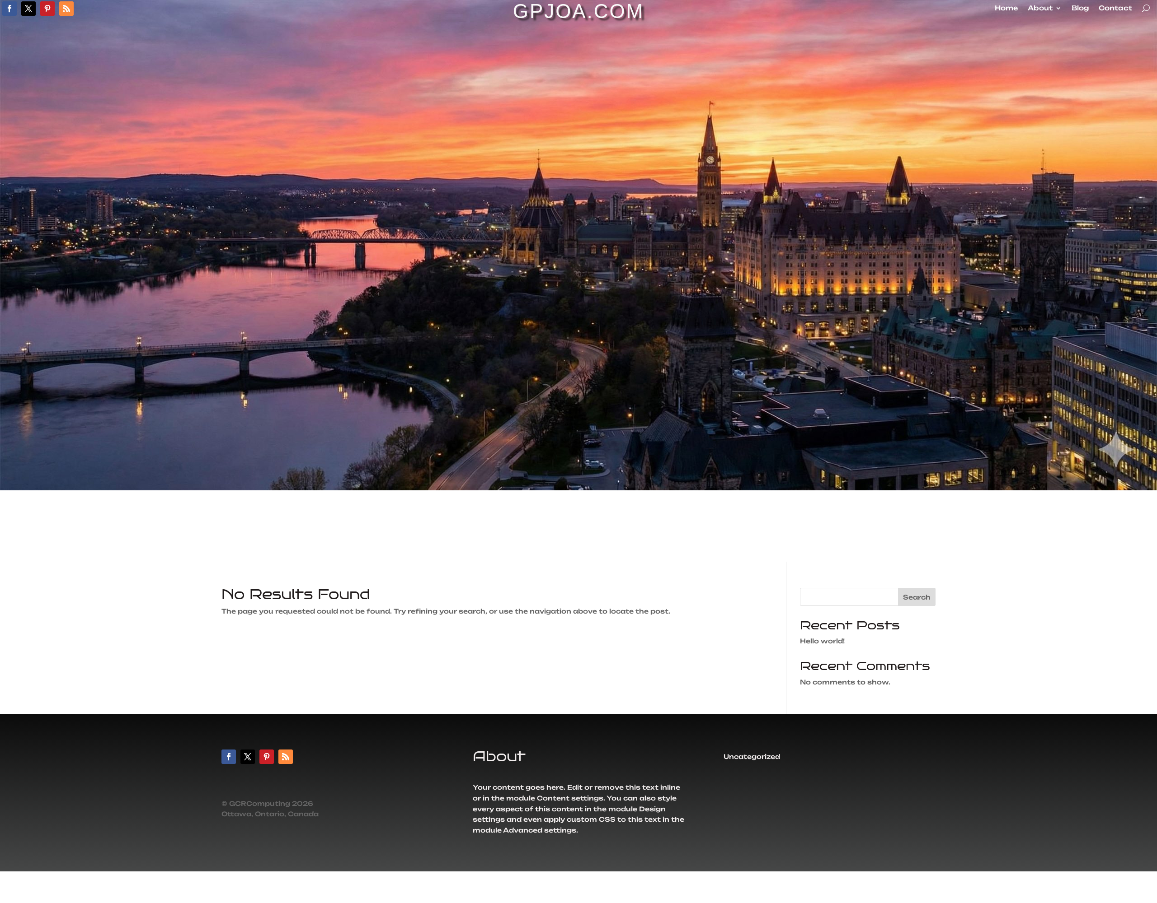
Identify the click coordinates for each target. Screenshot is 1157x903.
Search (917, 597)
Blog (1080, 8)
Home (1006, 8)
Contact (1115, 8)
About (1040, 8)
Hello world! (822, 641)
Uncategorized (752, 757)
